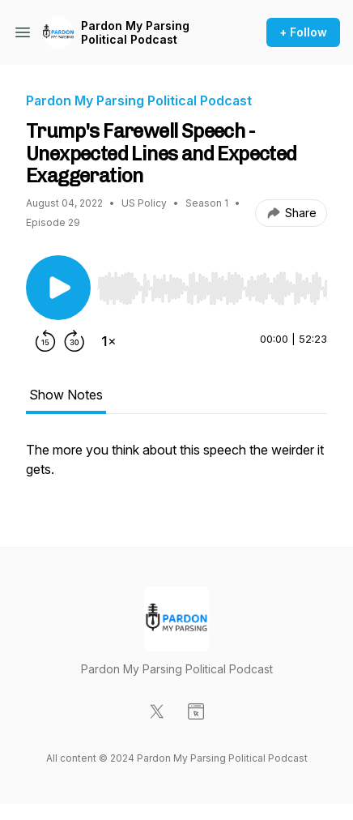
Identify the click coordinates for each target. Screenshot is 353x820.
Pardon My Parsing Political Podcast (135, 33)
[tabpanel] (176, 467)
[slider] (212, 288)
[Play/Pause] (58, 287)
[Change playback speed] (108, 341)
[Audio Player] (212, 283)
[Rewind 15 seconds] (45, 341)
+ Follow (303, 32)
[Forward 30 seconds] (74, 341)
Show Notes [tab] (66, 395)
